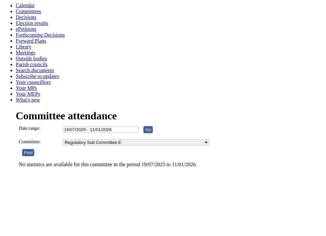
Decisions (26, 17)
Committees (28, 11)
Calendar (25, 5)
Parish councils (32, 64)
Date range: (29, 128)
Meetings (25, 52)
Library (23, 46)
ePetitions (26, 29)
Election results (32, 23)
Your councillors (33, 82)
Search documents (35, 70)
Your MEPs (28, 94)
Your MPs (26, 88)
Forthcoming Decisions (40, 35)
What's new (28, 100)
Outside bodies (31, 58)
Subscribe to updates (37, 76)
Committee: (29, 141)
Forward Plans (31, 41)
